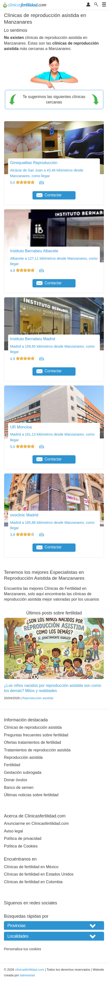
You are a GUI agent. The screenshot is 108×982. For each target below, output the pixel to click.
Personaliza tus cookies (22, 949)
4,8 (22, 270)
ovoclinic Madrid (24, 515)
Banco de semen (18, 787)
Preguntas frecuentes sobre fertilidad (36, 735)
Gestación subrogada (22, 772)
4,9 (22, 359)
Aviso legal (13, 831)
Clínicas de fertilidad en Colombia (33, 882)
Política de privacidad (22, 838)
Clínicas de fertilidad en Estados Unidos (39, 874)
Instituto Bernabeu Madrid (32, 339)
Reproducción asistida (37, 698)
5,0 (22, 183)
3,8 (22, 535)
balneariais (27, 975)
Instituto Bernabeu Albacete (34, 251)
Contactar (49, 195)
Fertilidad (12, 765)
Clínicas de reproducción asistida (33, 727)
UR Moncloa (21, 427)
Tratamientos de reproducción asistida (37, 750)
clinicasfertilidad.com (29, 969)
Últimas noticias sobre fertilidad (31, 795)
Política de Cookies (21, 846)
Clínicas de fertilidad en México (31, 867)
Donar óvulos (15, 780)
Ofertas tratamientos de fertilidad (32, 742)
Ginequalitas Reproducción (33, 163)
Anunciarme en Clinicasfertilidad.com (36, 823)
